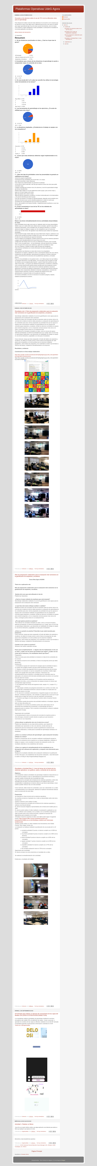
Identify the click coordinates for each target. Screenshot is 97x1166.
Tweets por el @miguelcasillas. (22, 1025)
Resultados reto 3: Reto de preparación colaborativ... (71, 32)
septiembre (67, 41)
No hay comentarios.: (40, 303)
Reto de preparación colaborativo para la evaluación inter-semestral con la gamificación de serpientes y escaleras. (36, 575)
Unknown (66, 17)
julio (66, 43)
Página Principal (37, 1151)
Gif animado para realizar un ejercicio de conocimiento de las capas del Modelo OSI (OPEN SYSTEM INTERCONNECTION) (36, 1014)
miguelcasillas (67, 19)
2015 (65, 25)
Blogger (63, 1160)
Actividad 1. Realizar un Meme (24, 1124)
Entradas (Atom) (25, 1154)
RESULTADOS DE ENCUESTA (23, 32)
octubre (67, 26)
